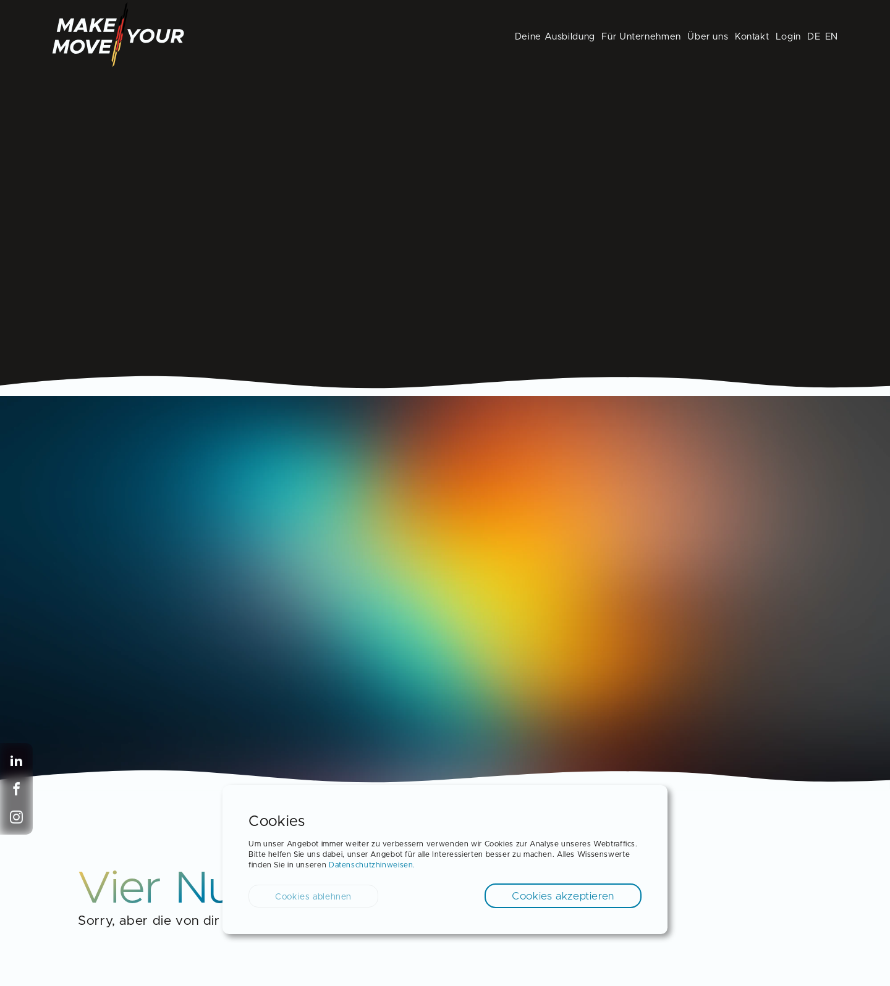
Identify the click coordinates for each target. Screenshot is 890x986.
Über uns (707, 36)
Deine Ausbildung (555, 36)
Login (788, 36)
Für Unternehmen (640, 36)
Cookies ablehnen (313, 897)
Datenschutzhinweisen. (372, 865)
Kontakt (752, 36)
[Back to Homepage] (118, 63)
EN (831, 36)
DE (813, 36)
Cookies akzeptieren (563, 896)
